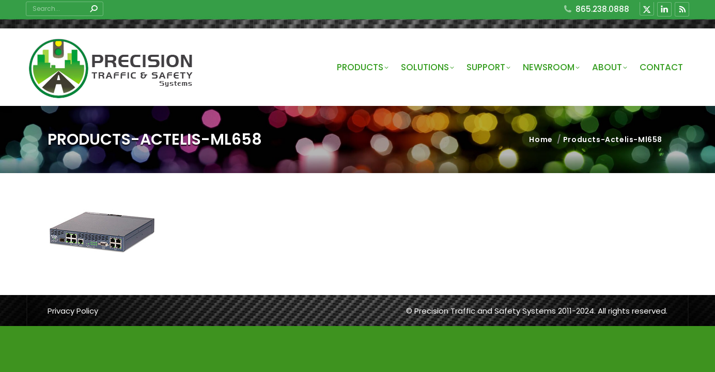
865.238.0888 (596, 9)
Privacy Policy (73, 310)
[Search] (64, 9)
